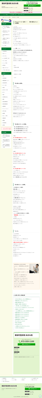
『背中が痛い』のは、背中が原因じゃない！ (22, 305)
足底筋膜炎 (4, 122)
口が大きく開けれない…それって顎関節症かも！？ (6, 27)
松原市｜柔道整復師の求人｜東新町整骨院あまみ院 (6, 145)
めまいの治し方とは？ (18, 324)
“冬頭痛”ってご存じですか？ (19, 309)
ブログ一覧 (23, 378)
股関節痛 (4, 106)
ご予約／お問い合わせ (21, 14)
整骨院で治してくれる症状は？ (20, 317)
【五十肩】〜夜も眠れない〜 (19, 327)
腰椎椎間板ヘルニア (6, 80)
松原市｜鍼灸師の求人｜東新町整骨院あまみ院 (6, 141)
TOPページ (4, 53)
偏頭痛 (4, 113)
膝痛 (3, 99)
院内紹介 (4, 65)
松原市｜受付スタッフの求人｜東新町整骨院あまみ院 (6, 136)
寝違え (4, 87)
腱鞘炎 (4, 120)
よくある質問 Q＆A (13, 14)
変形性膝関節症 (5, 101)
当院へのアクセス (5, 67)
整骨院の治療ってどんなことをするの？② (22, 314)
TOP (3, 17)
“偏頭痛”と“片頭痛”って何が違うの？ (6, 39)
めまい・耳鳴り (5, 115)
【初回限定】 (5, 51)
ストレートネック (5, 108)
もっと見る (4, 45)
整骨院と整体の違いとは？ (19, 302)
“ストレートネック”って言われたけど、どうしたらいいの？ (24, 307)
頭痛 (3, 94)
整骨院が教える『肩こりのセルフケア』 (21, 300)
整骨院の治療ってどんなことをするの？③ (22, 312)
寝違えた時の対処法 (18, 322)
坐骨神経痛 (4, 78)
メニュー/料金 (5, 14)
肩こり (4, 92)
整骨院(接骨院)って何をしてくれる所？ (21, 319)
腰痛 (3, 75)
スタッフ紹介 (5, 60)
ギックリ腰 (4, 85)
